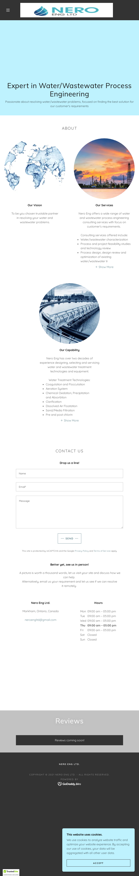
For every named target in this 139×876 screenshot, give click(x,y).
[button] (8, 10)
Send (69, 538)
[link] (66, 10)
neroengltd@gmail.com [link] (40, 620)
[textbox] (69, 473)
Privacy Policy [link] (82, 551)
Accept (98, 868)
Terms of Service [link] (102, 551)
